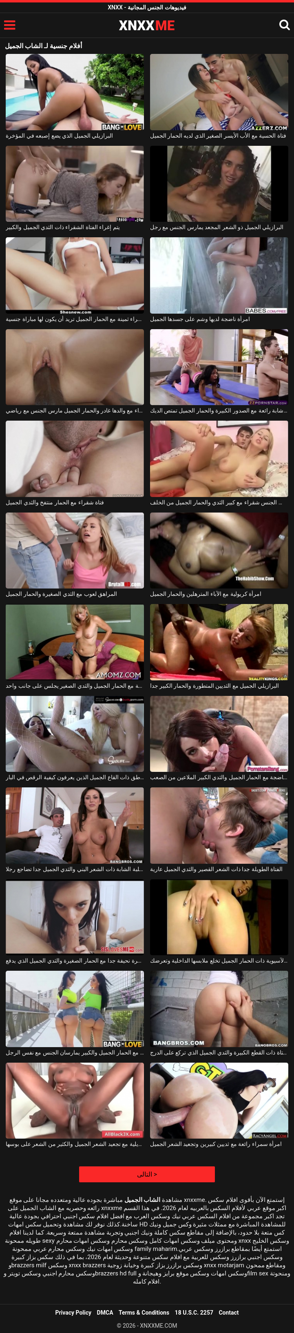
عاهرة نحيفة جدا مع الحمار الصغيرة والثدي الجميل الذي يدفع (75, 960)
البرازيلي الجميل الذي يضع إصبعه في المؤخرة (59, 135)
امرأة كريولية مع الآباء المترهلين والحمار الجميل (206, 594)
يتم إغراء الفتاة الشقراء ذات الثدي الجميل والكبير (62, 227)
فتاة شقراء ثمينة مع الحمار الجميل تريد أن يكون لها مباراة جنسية (75, 319)
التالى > (147, 1174)
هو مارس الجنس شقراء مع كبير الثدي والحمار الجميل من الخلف (219, 502)
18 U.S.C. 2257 (194, 1312)
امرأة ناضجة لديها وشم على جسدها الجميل (200, 319)
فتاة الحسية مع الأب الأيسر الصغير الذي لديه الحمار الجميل (218, 135)
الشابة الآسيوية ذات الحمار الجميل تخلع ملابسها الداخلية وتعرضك (219, 960)
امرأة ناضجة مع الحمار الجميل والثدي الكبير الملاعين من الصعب (219, 777)
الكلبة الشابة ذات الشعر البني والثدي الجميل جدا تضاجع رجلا (75, 869)
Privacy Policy (73, 1312)
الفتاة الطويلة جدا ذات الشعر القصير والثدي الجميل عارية (216, 869)
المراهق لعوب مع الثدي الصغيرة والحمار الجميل (61, 594)
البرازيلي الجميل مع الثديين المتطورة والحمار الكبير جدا (214, 685)
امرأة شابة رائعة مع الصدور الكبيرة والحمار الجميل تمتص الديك (219, 410)
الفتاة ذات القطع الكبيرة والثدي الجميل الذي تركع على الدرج (219, 1052)
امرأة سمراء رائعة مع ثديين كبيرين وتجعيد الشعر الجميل (216, 1144)
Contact (229, 1312)
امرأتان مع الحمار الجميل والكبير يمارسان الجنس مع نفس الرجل (75, 1052)
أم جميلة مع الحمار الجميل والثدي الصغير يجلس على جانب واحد (75, 685)
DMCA (105, 1312)
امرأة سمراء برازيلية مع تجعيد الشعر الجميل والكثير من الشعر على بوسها (75, 1144)
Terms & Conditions (144, 1312)
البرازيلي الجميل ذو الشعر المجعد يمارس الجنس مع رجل (217, 227)
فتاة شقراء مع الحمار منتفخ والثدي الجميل (55, 502)
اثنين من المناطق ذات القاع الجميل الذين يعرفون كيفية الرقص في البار (75, 777)
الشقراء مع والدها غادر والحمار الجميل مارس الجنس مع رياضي (75, 410)
